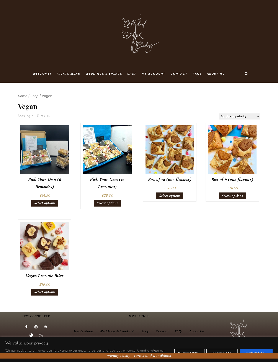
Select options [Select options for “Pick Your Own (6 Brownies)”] (44, 203)
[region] (139, 349)
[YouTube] (45, 327)
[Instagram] (36, 327)
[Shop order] (239, 116)
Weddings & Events (104, 74)
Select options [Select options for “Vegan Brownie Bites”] (44, 292)
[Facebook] (26, 327)
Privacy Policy (118, 356)
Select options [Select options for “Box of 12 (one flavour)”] (169, 196)
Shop (132, 74)
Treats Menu (68, 74)
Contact (179, 74)
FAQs (197, 74)
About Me (216, 74)
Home (22, 96)
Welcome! (42, 74)
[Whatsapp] (31, 335)
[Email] (41, 335)
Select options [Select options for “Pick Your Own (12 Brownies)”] (107, 203)
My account (153, 74)
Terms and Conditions (152, 356)
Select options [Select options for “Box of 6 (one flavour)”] (232, 196)
